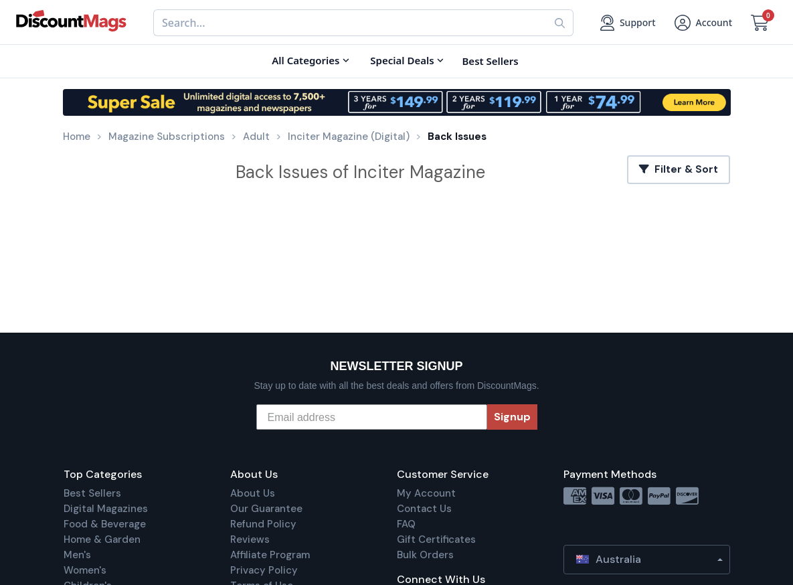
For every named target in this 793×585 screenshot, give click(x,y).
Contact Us (424, 508)
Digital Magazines (106, 508)
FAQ (406, 524)
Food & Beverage (105, 524)
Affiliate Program (270, 555)
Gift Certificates (436, 539)
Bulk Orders (425, 555)
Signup (512, 417)
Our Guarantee (266, 508)
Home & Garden (102, 539)
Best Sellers (92, 493)
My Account (426, 493)
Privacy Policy (264, 570)
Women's (85, 570)
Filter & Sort (678, 169)
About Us (252, 493)
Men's (77, 555)
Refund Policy (263, 524)
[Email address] (371, 417)
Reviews (250, 539)
